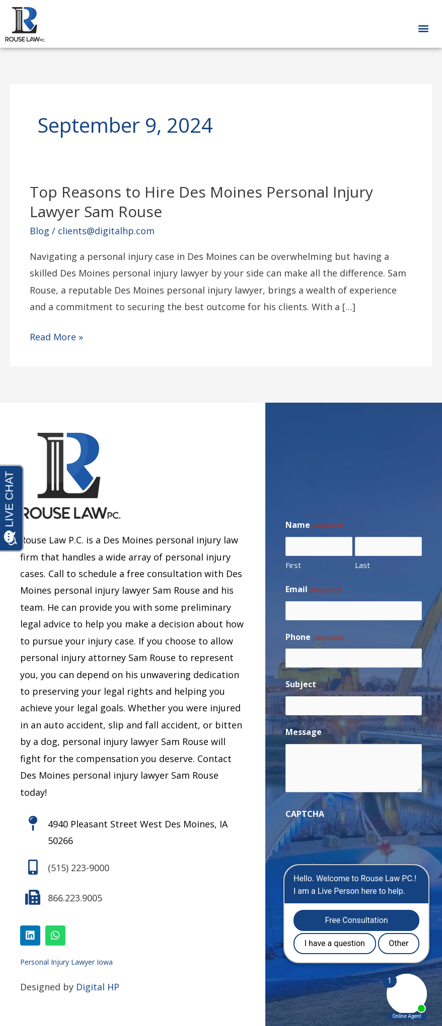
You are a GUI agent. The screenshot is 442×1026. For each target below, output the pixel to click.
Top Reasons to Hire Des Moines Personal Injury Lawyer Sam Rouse (201, 201)
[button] (423, 28)
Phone (314, 637)
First (293, 565)
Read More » (56, 337)
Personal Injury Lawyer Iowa (66, 962)
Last (362, 565)
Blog (39, 231)
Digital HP (97, 987)
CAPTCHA (304, 813)
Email (312, 590)
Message (303, 731)
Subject (300, 684)
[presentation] (361, 845)
